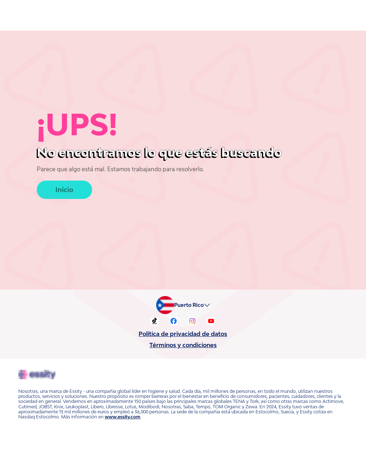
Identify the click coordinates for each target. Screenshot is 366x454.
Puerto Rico (191, 305)
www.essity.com (119, 411)
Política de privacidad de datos (183, 334)
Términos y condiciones (183, 345)
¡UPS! (73, 124)
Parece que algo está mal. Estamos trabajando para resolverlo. (112, 169)
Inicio (63, 189)
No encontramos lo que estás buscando (132, 152)
